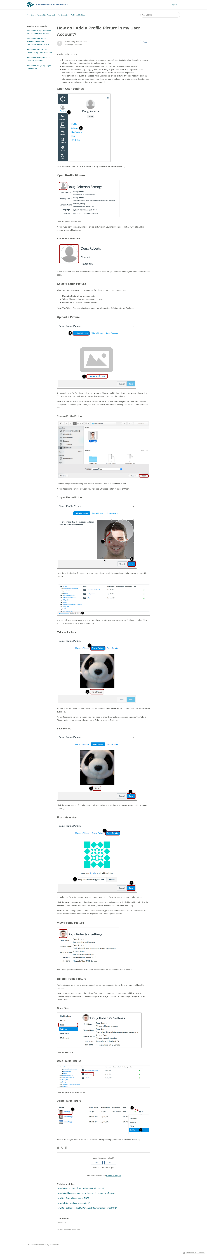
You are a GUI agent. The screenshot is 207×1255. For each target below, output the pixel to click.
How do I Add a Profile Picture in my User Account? (39, 51)
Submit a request (113, 1176)
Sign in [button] (174, 5)
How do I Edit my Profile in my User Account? (38, 59)
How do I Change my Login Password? (39, 67)
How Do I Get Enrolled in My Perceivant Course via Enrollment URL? (87, 1208)
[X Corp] (62, 1148)
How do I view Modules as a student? (73, 1203)
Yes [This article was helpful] (96, 1163)
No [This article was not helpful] (110, 1163)
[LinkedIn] (66, 1148)
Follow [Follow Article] (145, 42)
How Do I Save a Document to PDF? (73, 1198)
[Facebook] (58, 1148)
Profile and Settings (77, 15)
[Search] (160, 14)
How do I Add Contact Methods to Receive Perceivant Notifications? (38, 41)
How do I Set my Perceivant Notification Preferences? (39, 32)
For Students (62, 15)
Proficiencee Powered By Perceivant (41, 15)
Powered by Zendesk (195, 1253)
